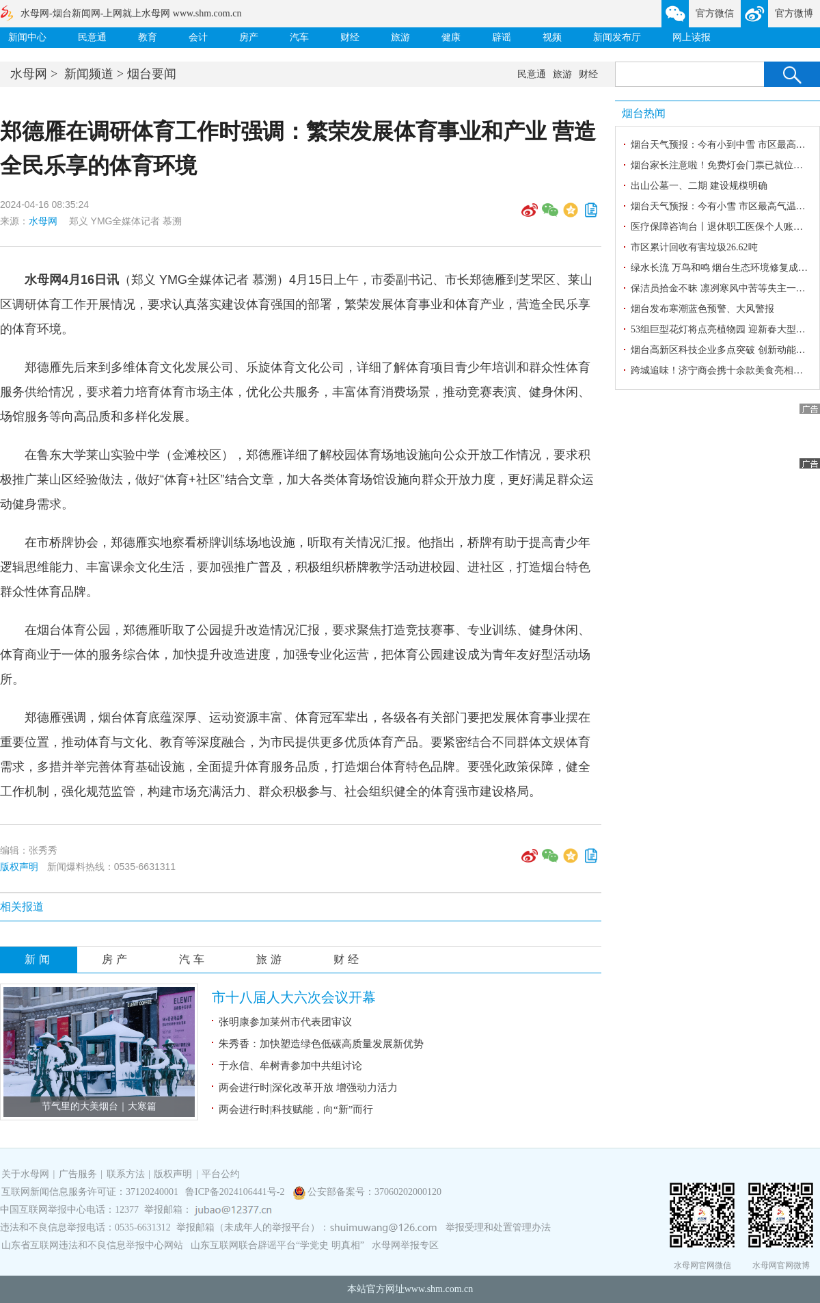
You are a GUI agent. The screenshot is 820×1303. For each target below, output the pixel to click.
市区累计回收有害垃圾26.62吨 (694, 247)
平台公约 (221, 1174)
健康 (451, 37)
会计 (198, 37)
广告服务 (78, 1174)
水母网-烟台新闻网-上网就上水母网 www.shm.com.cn (130, 13)
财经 (349, 37)
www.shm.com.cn (439, 1289)
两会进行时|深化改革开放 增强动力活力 (308, 1087)
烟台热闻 (644, 113)
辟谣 (501, 37)
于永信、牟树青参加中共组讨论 (290, 1065)
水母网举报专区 (405, 1245)
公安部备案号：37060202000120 (374, 1192)
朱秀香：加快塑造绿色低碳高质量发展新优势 (321, 1043)
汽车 (299, 37)
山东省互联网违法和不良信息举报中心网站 (92, 1245)
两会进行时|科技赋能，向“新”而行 (296, 1109)
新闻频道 (88, 74)
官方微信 (715, 13)
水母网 (28, 74)
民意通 (92, 37)
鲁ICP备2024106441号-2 (236, 1192)
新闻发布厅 (617, 37)
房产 (248, 37)
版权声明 (19, 866)
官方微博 (794, 13)
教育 (147, 37)
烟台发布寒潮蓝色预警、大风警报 (702, 309)
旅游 (400, 37)
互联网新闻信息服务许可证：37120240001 (89, 1192)
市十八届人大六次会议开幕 (294, 997)
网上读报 (691, 37)
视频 (552, 37)
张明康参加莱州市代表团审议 (285, 1021)
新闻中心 (27, 37)
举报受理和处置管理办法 (498, 1227)
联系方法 (126, 1174)
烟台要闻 (151, 74)
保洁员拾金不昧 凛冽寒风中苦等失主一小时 (723, 288)
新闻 (39, 959)
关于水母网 (26, 1174)
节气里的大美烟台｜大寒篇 (99, 1106)
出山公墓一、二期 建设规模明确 (699, 186)
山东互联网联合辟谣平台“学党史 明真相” (277, 1245)
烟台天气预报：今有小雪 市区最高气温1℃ (720, 206)
